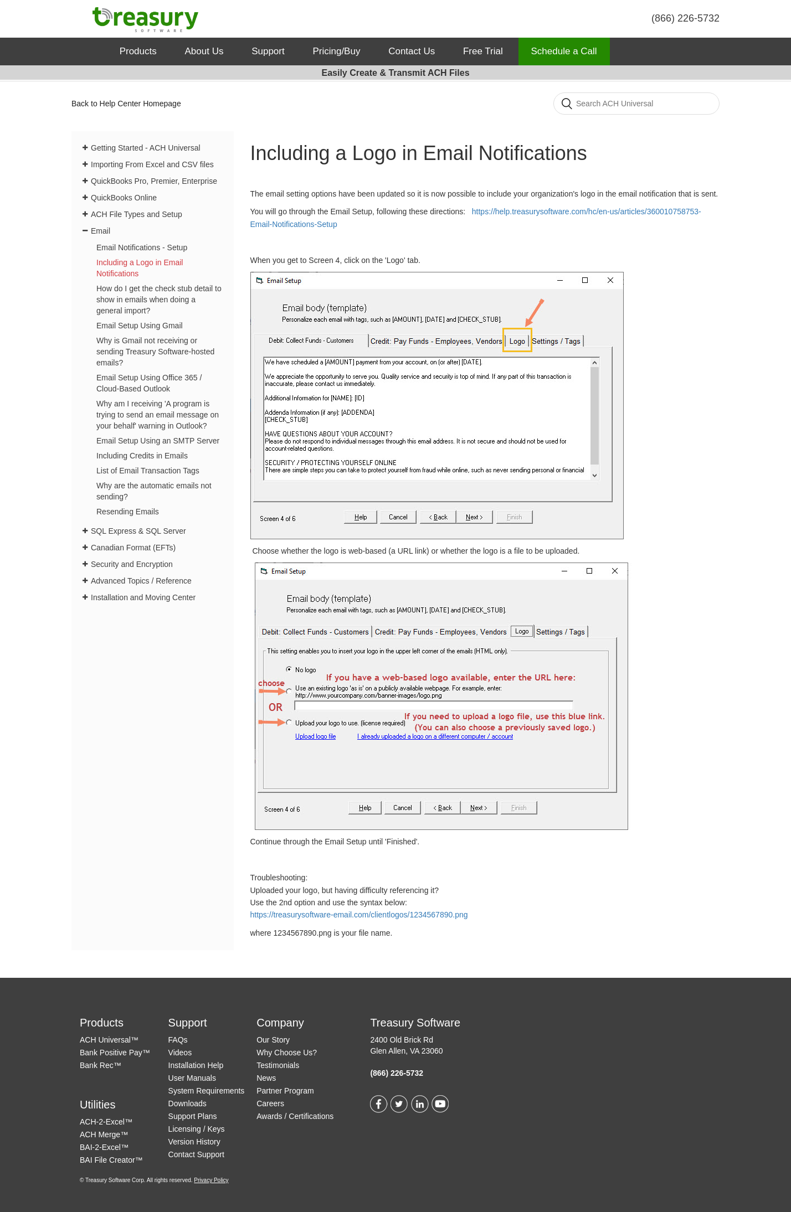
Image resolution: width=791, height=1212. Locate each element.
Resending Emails (127, 511)
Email (100, 230)
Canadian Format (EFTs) (133, 547)
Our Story (273, 1039)
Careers (270, 1103)
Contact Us (411, 51)
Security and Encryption (132, 564)
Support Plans (192, 1116)
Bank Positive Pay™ (115, 1052)
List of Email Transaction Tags (147, 470)
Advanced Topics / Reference (141, 580)
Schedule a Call (564, 51)
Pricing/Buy (336, 51)
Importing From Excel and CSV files (152, 164)
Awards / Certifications (294, 1116)
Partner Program (285, 1090)
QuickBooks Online (124, 197)
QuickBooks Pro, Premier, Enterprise (154, 181)
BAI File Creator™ (111, 1160)
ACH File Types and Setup (136, 214)
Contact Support (196, 1154)
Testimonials (277, 1065)
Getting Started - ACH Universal (146, 147)
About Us (203, 51)
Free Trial (483, 51)
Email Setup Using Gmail (139, 325)
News (266, 1078)
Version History (194, 1141)
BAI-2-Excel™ (104, 1147)
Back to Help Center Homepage (126, 103)
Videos (180, 1052)
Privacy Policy (211, 1180)
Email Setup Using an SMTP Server (157, 440)
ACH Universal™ (109, 1039)
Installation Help (196, 1065)
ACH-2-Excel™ (106, 1121)
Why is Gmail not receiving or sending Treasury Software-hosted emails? (155, 351)
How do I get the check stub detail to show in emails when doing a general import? (159, 299)
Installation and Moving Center (143, 597)
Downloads (187, 1103)
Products (138, 51)
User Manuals (192, 1078)
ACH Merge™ (104, 1134)
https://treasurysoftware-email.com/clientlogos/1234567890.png (359, 914)
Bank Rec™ (100, 1065)
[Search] (636, 103)
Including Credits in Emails (142, 455)
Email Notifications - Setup (141, 247)
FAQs (178, 1039)
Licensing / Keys (196, 1129)
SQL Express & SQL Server (138, 531)
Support (268, 51)
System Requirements (206, 1090)
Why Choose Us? (286, 1052)
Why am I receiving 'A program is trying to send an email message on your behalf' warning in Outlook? (157, 414)
